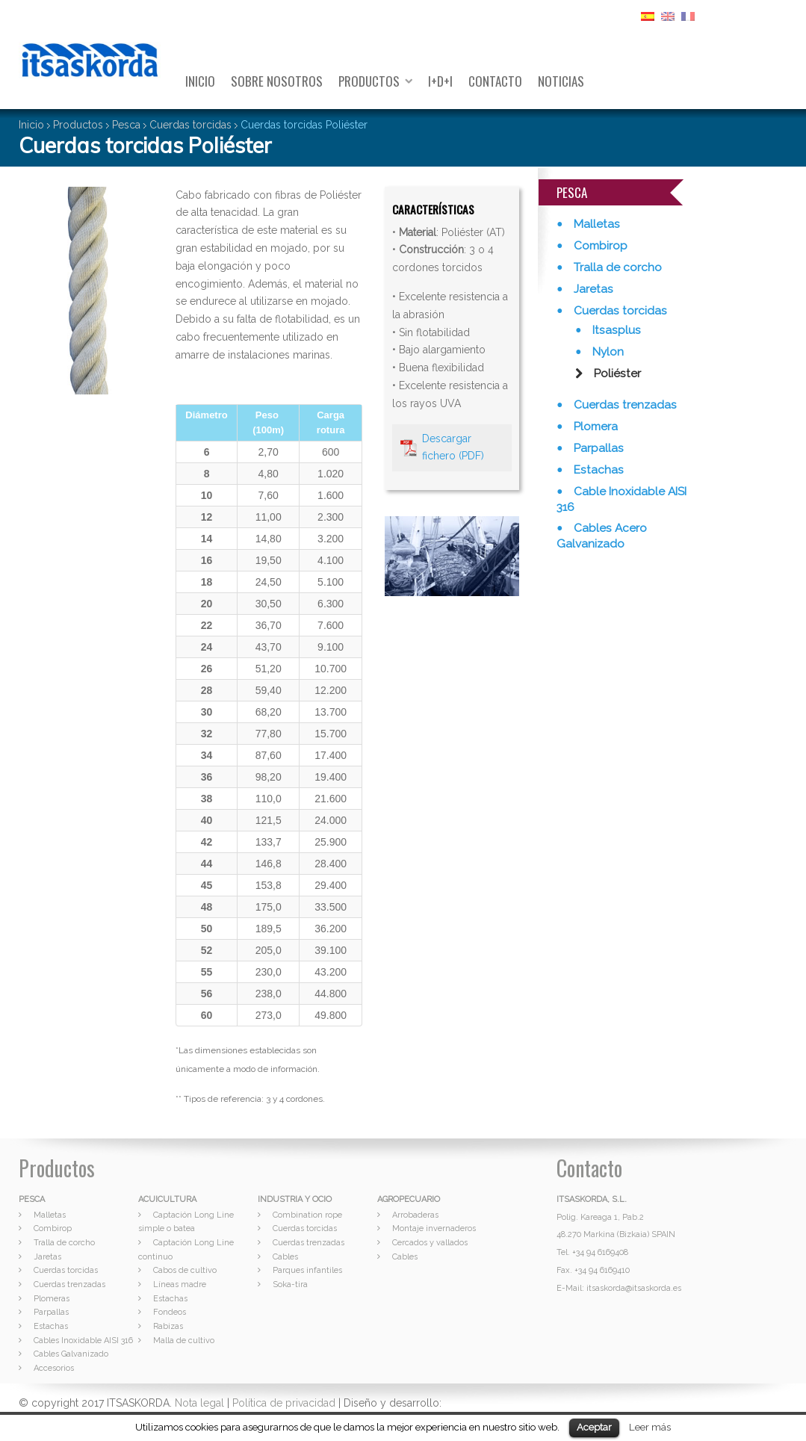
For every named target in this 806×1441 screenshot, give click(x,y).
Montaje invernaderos (434, 1228)
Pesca (126, 125)
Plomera (594, 426)
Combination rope (307, 1215)
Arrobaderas (415, 1215)
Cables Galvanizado (71, 1354)
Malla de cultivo (183, 1340)
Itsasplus (615, 330)
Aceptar (594, 1427)
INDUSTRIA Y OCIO (295, 1199)
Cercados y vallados (430, 1243)
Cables (285, 1257)
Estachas (597, 470)
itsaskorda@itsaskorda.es (633, 1288)
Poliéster (616, 373)
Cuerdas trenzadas (624, 405)
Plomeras (51, 1299)
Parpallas (597, 448)
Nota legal (199, 1403)
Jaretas (592, 289)
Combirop (599, 245)
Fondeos (169, 1312)
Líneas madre (179, 1284)
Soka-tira (290, 1284)
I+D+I (440, 81)
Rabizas (168, 1326)
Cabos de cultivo (185, 1270)
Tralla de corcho (616, 267)
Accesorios (54, 1368)
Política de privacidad (283, 1403)
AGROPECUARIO (408, 1199)
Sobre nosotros (277, 81)
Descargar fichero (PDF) (453, 447)
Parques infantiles (307, 1270)
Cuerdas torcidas (190, 125)
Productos (369, 81)
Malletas (595, 224)
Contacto (495, 81)
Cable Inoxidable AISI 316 (621, 499)
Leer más (650, 1427)
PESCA (32, 1199)
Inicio (200, 81)
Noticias (561, 81)
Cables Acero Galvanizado (602, 536)
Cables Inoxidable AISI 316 (83, 1340)
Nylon (606, 352)
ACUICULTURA (167, 1199)
